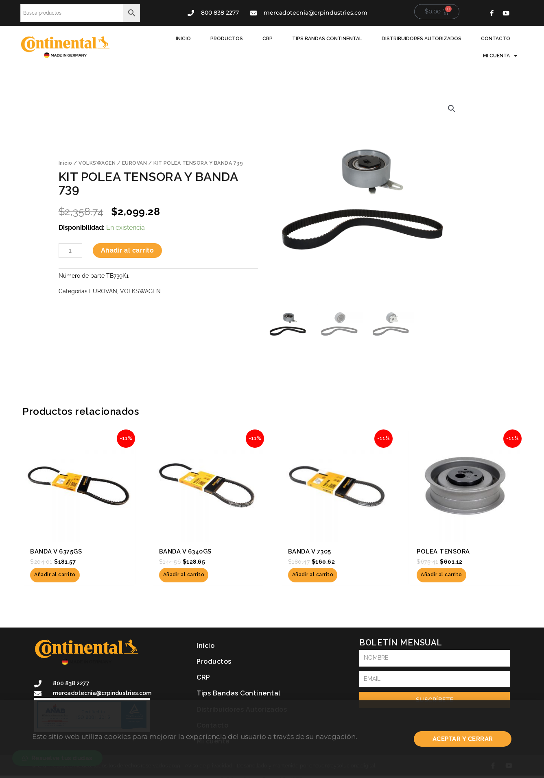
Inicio (183, 38)
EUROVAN (134, 163)
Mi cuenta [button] (500, 56)
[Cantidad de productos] (70, 250)
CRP (267, 38)
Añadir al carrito (127, 250)
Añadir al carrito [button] (55, 575)
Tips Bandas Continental (327, 38)
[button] (451, 108)
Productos (226, 38)
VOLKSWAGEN (97, 163)
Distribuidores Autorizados (421, 38)
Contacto (495, 38)
